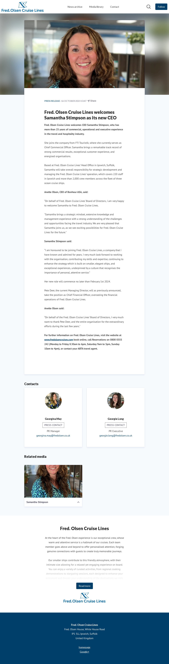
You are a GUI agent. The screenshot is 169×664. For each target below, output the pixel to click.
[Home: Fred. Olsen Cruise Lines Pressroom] (23, 7)
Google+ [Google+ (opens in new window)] (84, 651)
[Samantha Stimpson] (53, 481)
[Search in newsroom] (148, 6)
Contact (114, 6)
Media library (96, 6)
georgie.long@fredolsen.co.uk (115, 435)
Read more (84, 585)
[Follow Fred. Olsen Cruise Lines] (161, 6)
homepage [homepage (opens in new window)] (84, 647)
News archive (74, 6)
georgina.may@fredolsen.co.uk (53, 435)
